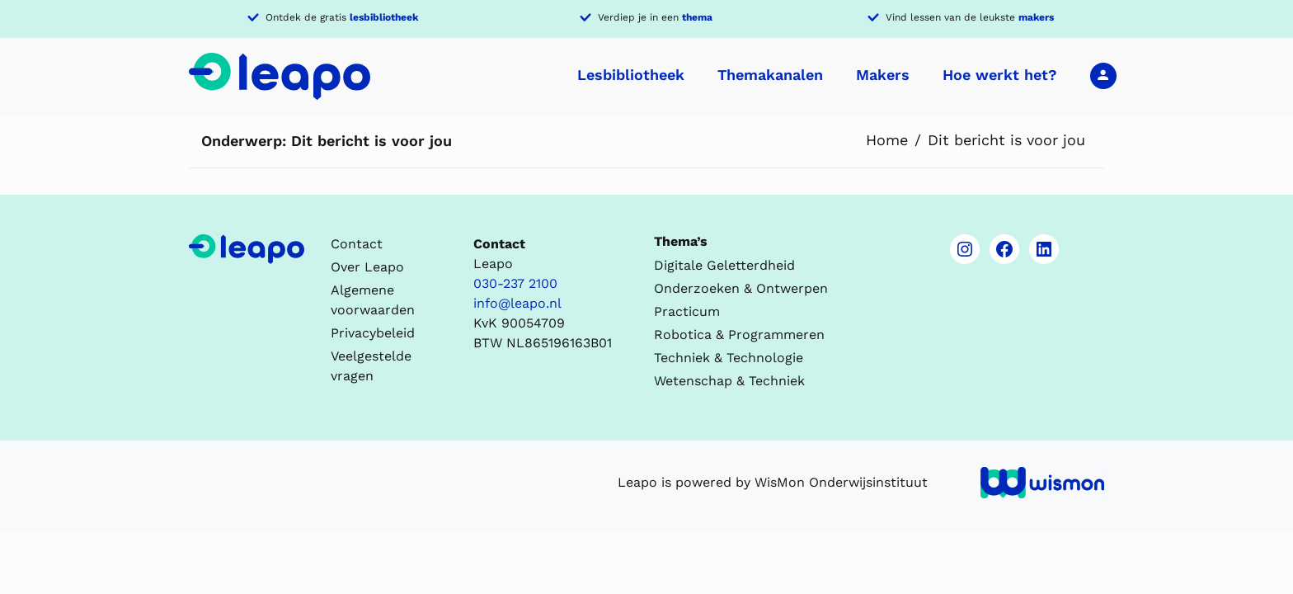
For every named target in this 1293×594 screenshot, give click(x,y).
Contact (357, 244)
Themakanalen (770, 74)
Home (887, 139)
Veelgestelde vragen (371, 366)
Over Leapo (367, 267)
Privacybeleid (373, 333)
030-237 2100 (515, 283)
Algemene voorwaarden (373, 300)
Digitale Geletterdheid (724, 265)
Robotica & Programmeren (739, 334)
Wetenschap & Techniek (729, 381)
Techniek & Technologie (728, 357)
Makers (883, 74)
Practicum (687, 311)
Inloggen (1103, 75)
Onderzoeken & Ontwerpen (741, 288)
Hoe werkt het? (1000, 74)
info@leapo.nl (517, 303)
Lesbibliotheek (630, 74)
